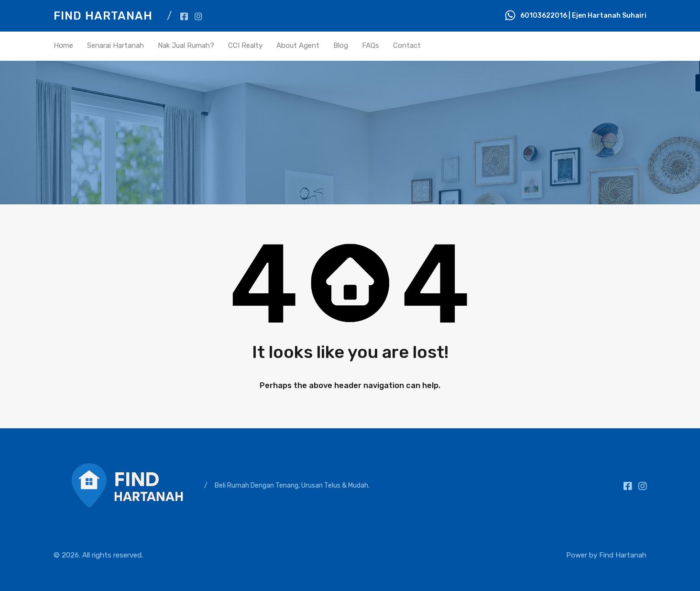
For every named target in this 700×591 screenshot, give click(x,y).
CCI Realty (245, 45)
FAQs (370, 45)
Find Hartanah (103, 15)
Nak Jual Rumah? (186, 45)
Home (63, 45)
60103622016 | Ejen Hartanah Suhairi (583, 15)
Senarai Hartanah (115, 45)
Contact (407, 45)
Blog (340, 45)
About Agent (297, 45)
